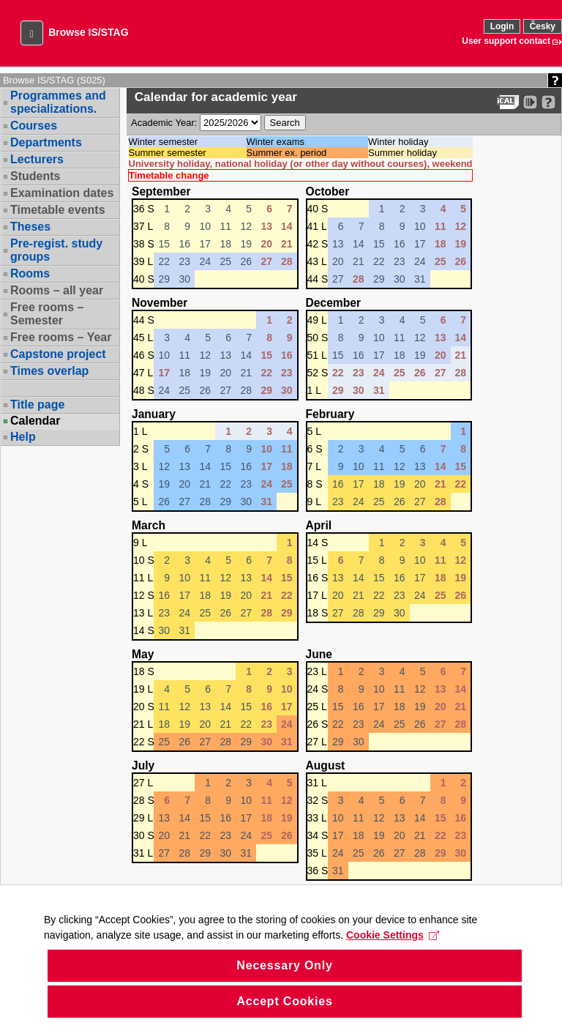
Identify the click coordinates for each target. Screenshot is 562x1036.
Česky (542, 26)
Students (35, 176)
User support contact (506, 41)
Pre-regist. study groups (56, 250)
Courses (33, 125)
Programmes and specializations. (58, 102)
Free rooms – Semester (46, 314)
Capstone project (58, 354)
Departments (46, 142)
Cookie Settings (392, 955)
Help (23, 437)
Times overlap (49, 371)
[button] (31, 33)
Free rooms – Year (60, 337)
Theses (30, 226)
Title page (37, 404)
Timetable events (57, 210)
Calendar (35, 421)
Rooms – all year (56, 290)
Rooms (30, 273)
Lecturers (37, 159)
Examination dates (61, 193)
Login (502, 26)
